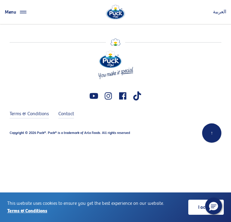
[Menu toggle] (16, 12)
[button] (213, 206)
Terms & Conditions (27, 211)
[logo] (115, 12)
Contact (66, 114)
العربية (219, 12)
